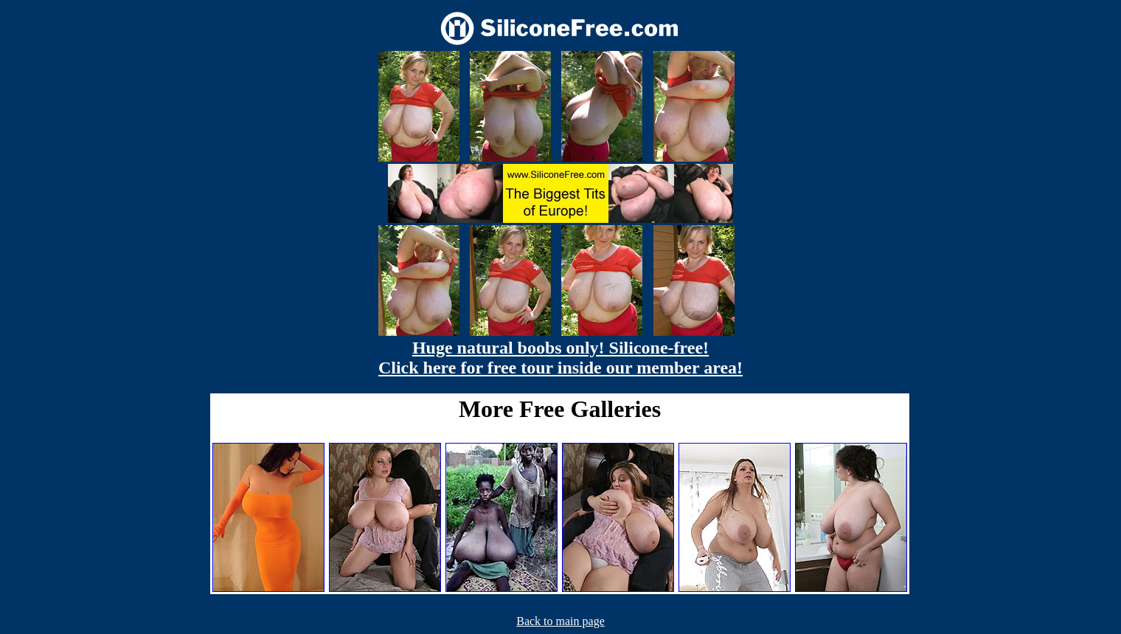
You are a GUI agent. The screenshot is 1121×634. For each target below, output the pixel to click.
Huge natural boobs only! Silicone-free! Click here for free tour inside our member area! (560, 357)
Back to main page (560, 621)
